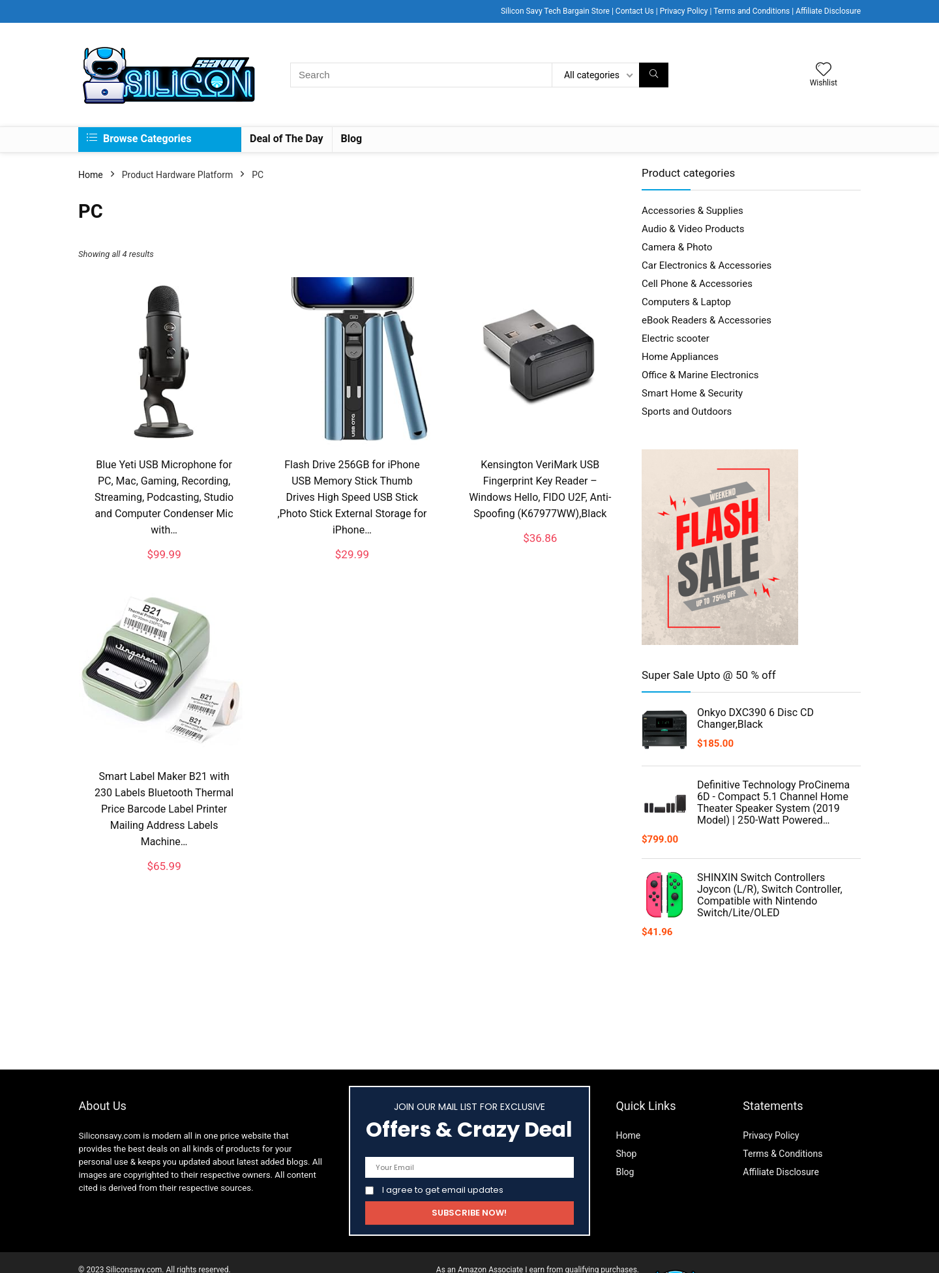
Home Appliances (680, 357)
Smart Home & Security (692, 393)
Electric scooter (675, 338)
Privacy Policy (684, 11)
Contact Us (635, 11)
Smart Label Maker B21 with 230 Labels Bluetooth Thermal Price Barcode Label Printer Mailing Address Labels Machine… (164, 809)
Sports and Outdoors (687, 411)
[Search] (653, 75)
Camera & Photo (677, 247)
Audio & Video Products (693, 229)
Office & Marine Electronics (700, 375)
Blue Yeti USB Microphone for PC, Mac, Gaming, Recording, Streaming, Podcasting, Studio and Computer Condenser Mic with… (164, 497)
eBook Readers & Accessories (706, 320)
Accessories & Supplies (692, 211)
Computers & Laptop (686, 302)
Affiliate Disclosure (828, 11)
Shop (626, 1153)
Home (90, 175)
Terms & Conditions (782, 1153)
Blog (352, 138)
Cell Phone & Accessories (697, 284)
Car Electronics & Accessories (706, 265)
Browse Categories (139, 138)
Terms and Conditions (751, 11)
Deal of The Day (286, 138)
